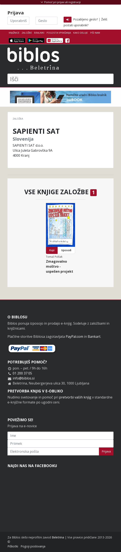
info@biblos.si (24, 378)
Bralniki (39, 32)
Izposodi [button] (66, 250)
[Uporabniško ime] (18, 21)
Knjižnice (14, 32)
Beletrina (58, 537)
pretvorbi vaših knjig (75, 397)
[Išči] (60, 79)
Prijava (106, 451)
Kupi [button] (51, 250)
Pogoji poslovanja (33, 546)
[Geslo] (46, 21)
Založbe (27, 32)
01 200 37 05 (22, 373)
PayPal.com (74, 336)
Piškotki (12, 546)
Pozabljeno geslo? (85, 19)
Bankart (94, 336)
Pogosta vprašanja (59, 32)
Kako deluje (80, 32)
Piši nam (95, 32)
